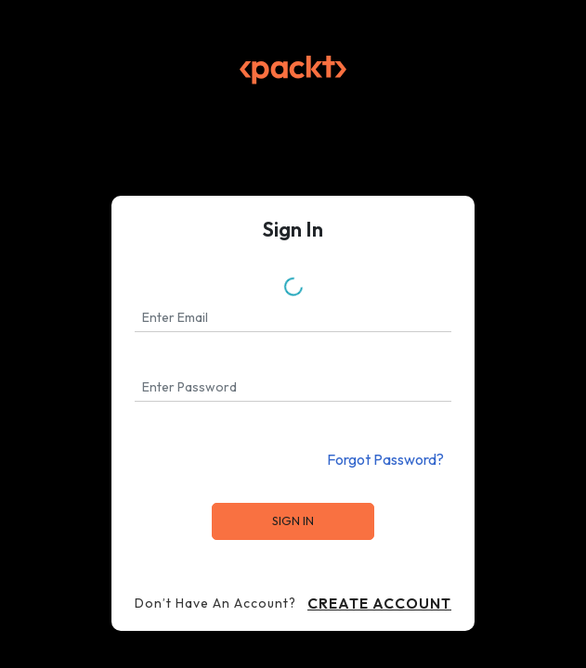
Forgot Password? (385, 459)
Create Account (379, 603)
